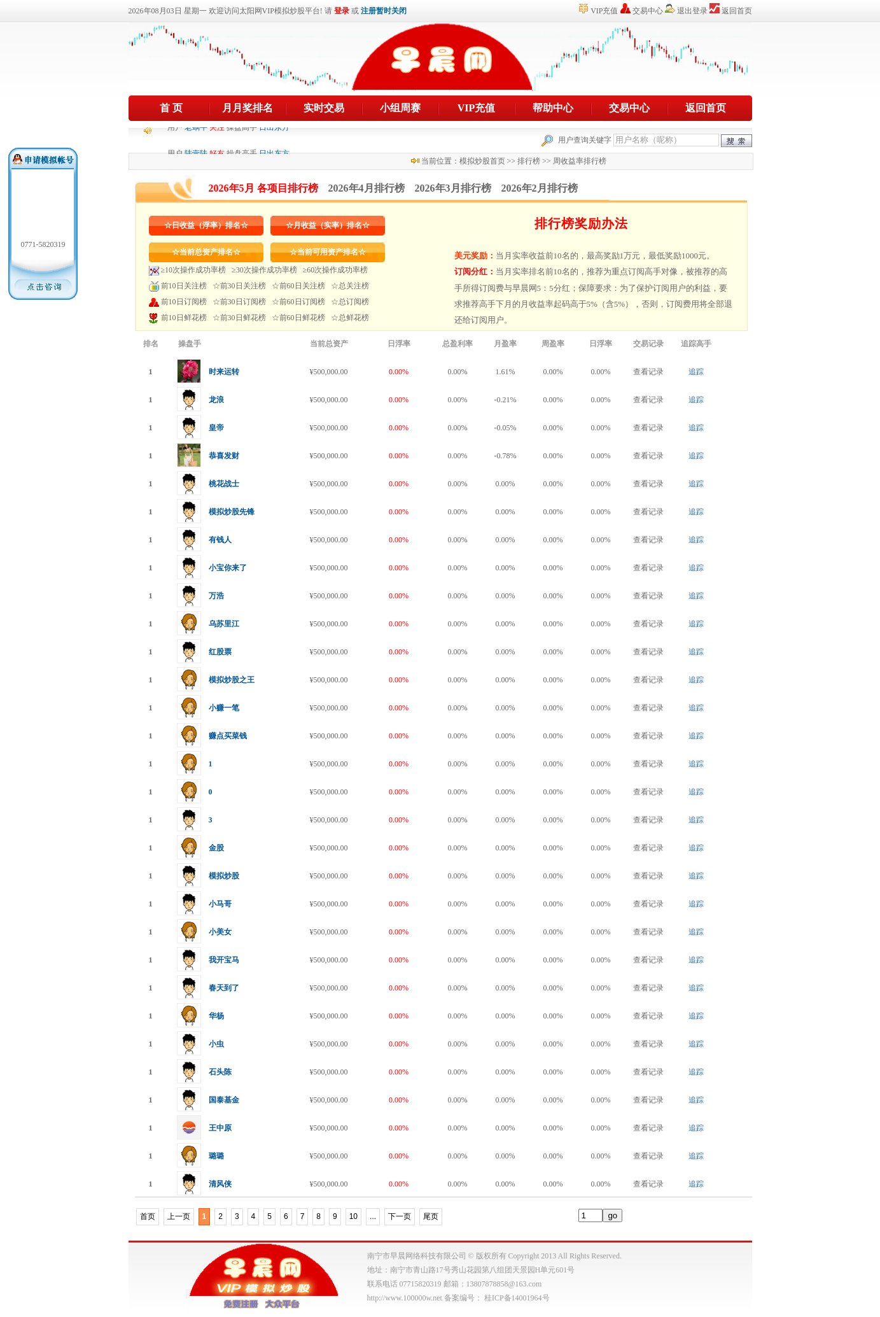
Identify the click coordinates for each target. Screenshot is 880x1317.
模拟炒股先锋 (232, 511)
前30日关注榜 (243, 285)
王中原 (220, 1127)
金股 (216, 847)
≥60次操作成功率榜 (335, 269)
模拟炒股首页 (482, 161)
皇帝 (216, 427)
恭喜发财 (224, 455)
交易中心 (647, 10)
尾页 (430, 1216)
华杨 (216, 1015)
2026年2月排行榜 (539, 188)
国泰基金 (224, 1099)
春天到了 (224, 987)
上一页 (178, 1216)
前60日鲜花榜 (302, 317)
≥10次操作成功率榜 (194, 269)
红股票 (220, 651)
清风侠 (220, 1184)
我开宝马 (224, 959)
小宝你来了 (228, 567)
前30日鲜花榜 (243, 317)
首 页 (171, 107)
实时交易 (324, 107)
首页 (147, 1216)
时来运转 (224, 371)
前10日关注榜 (184, 285)
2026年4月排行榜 (366, 188)
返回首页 (737, 10)
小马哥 (220, 903)
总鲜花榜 (354, 317)
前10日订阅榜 (184, 301)
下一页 (399, 1216)
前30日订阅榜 (243, 301)
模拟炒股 (224, 875)
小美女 (220, 931)
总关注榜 (354, 285)
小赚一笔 (224, 707)
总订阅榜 (354, 301)
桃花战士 (224, 483)
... (373, 1216)
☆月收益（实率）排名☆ (328, 225)
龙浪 (216, 399)
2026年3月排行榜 (453, 188)
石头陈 (220, 1071)
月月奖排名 (247, 107)
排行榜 (528, 161)
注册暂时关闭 (384, 10)
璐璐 (216, 1155)
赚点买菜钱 (228, 735)
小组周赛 (400, 107)
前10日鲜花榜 (184, 317)
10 (353, 1216)
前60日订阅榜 (302, 301)
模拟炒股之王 (232, 679)
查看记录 (648, 371)
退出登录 (692, 10)
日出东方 (274, 141)
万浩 (216, 595)
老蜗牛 (196, 141)
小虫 (216, 1043)
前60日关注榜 (302, 285)
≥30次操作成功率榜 (264, 269)
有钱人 (220, 539)
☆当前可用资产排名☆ (328, 252)
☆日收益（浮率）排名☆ (206, 225)
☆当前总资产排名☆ (206, 252)
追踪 (696, 371)
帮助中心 (553, 107)
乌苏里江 (224, 623)
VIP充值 (604, 10)
